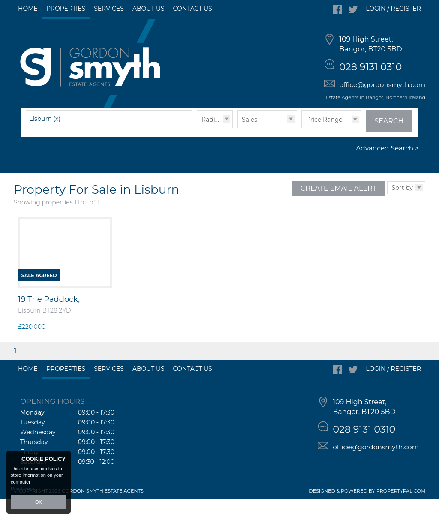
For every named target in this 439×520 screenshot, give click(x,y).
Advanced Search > (387, 170)
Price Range (324, 141)
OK (38, 502)
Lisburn (44, 140)
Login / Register (393, 8)
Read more (22, 488)
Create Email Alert (338, 210)
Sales (249, 141)
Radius (211, 141)
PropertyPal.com (400, 512)
